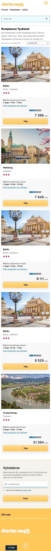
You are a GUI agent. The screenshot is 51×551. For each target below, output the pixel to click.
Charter (4, 10)
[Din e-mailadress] (25, 484)
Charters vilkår (26, 490)
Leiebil (25, 10)
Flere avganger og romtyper (15, 106)
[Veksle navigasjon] (46, 3)
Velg (26, 121)
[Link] (25, 546)
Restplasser (15, 10)
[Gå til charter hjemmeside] (13, 4)
